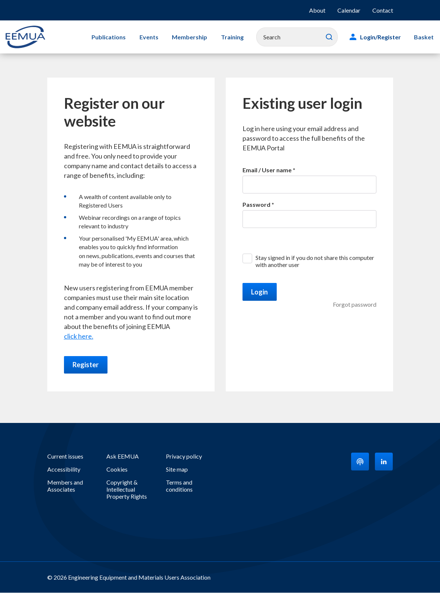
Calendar (348, 10)
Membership (186, 36)
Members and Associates (65, 486)
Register (86, 365)
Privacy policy (184, 456)
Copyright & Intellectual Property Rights (126, 489)
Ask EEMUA (122, 456)
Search (331, 37)
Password (256, 204)
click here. (78, 336)
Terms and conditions (179, 486)
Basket (424, 36)
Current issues (65, 456)
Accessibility (63, 469)
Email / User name (267, 169)
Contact (382, 10)
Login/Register (382, 36)
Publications (108, 36)
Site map (177, 469)
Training (227, 36)
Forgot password (354, 304)
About (317, 10)
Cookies (117, 469)
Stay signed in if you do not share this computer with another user (315, 261)
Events (147, 36)
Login (259, 292)
